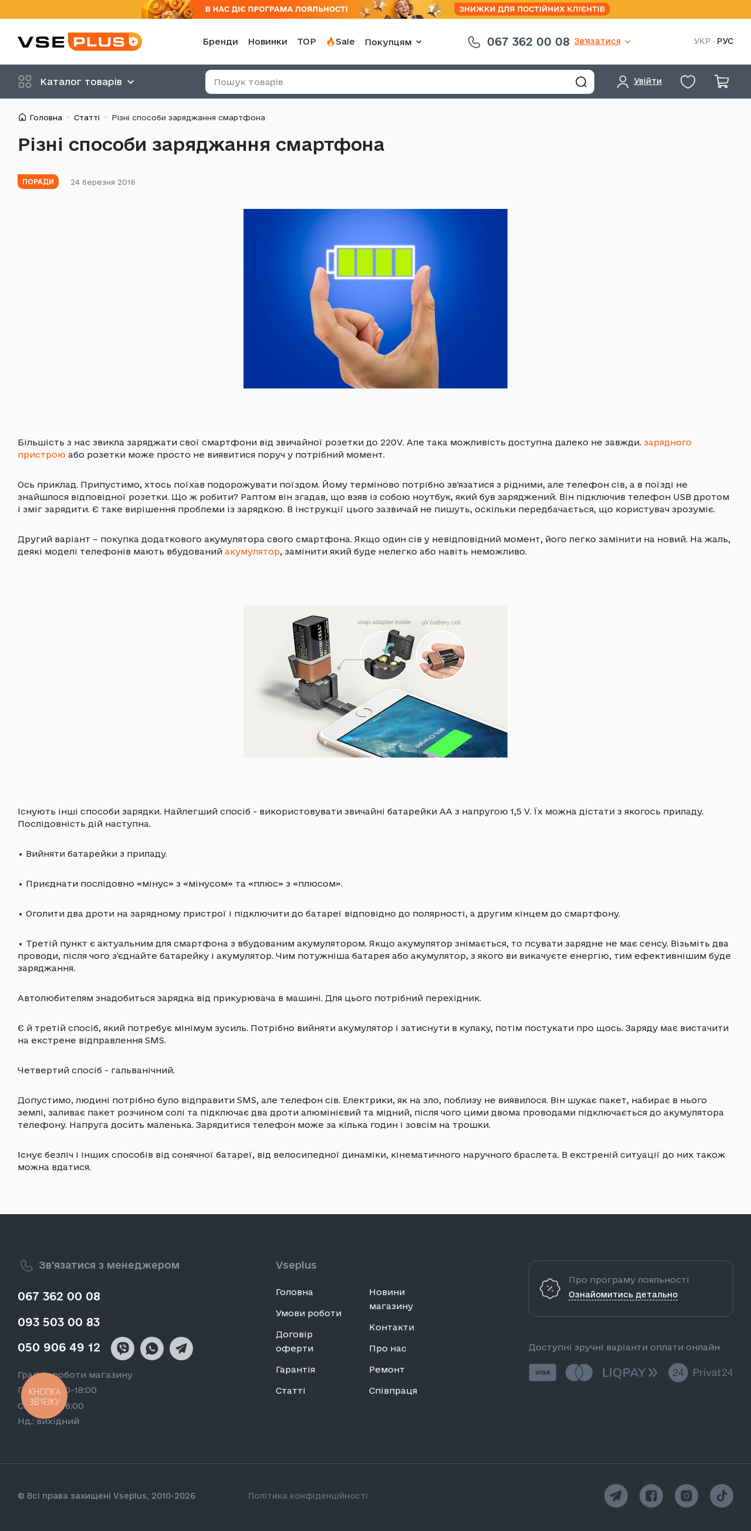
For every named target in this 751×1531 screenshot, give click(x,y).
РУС (725, 41)
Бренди (220, 41)
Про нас (388, 1348)
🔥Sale (340, 41)
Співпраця (393, 1390)
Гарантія (295, 1369)
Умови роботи (308, 1313)
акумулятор (252, 551)
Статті (87, 117)
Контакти (391, 1327)
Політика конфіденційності (308, 1495)
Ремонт (387, 1369)
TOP (306, 41)
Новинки (267, 41)
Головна (45, 117)
